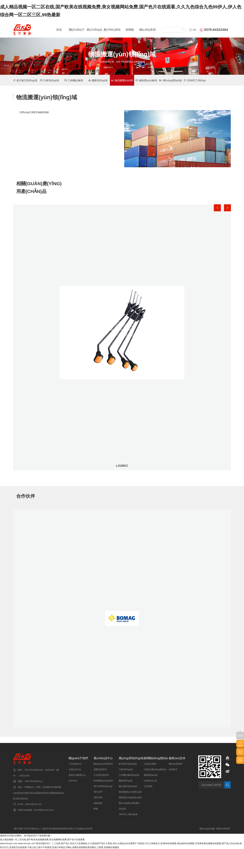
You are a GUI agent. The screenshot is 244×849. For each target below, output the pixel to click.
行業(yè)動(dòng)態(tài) (155, 769)
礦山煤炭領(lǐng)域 (128, 786)
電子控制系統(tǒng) (103, 786)
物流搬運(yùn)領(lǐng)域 (130, 791)
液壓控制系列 (100, 769)
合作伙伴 (73, 780)
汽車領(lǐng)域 (49, 79)
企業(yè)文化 (75, 769)
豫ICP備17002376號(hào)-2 (27, 828)
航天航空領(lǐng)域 (25, 79)
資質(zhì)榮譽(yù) (77, 774)
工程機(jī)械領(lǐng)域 (129, 774)
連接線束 (98, 802)
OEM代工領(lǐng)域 (128, 814)
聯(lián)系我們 (175, 763)
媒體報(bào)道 (151, 774)
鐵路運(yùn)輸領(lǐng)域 (130, 797)
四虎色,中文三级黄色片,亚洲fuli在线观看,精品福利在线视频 (166, 843)
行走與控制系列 (101, 774)
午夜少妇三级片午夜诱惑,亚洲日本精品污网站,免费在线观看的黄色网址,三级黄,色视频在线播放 (73, 847)
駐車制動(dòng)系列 (103, 780)
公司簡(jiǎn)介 (75, 763)
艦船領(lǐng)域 (98, 79)
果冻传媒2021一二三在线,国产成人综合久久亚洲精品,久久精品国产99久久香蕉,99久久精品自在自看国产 (86, 843)
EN (192, 29)
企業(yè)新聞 (150, 763)
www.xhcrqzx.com (8, 843)
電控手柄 (98, 797)
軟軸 (96, 808)
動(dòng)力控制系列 (103, 763)
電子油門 (98, 791)
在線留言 (173, 769)
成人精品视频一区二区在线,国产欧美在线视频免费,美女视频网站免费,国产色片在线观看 (42, 839)
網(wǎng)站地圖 (207, 828)
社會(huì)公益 (150, 780)
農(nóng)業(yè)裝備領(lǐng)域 (129, 805)
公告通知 (148, 786)
